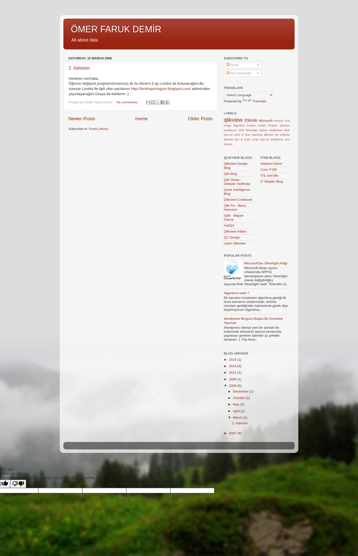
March (238, 417)
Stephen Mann (271, 163)
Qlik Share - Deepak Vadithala (237, 182)
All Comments (239, 73)
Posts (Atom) (98, 129)
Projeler (272, 125)
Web (287, 130)
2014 (233, 366)
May (236, 404)
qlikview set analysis (277, 134)
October (239, 398)
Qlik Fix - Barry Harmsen (235, 207)
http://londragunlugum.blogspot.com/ (161, 89)
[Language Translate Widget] (248, 95)
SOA (241, 130)
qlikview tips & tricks (237, 139)
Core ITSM (269, 169)
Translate (254, 101)
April (237, 411)
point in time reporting (248, 134)
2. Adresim (79, 68)
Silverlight (252, 130)
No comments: (128, 102)
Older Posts (200, 118)
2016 (233, 359)
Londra (262, 125)
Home (141, 118)
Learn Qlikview (235, 243)
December (241, 391)
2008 (233, 386)
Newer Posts (81, 118)
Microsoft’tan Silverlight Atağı (265, 263)
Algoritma (239, 125)
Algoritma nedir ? (236, 293)
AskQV (229, 225)
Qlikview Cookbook (238, 199)
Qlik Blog (230, 174)
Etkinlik (251, 120)
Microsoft (266, 120)
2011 (233, 372)
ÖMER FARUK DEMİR (116, 29)
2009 (233, 379)
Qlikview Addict (235, 231)
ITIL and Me (269, 175)
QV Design (232, 237)
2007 (233, 433)
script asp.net (260, 139)
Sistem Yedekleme (270, 130)
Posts (233, 65)
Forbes (251, 125)
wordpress (277, 139)
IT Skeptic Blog (272, 181)
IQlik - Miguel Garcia (233, 217)
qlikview (233, 120)
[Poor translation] (18, 484)
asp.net (228, 134)
